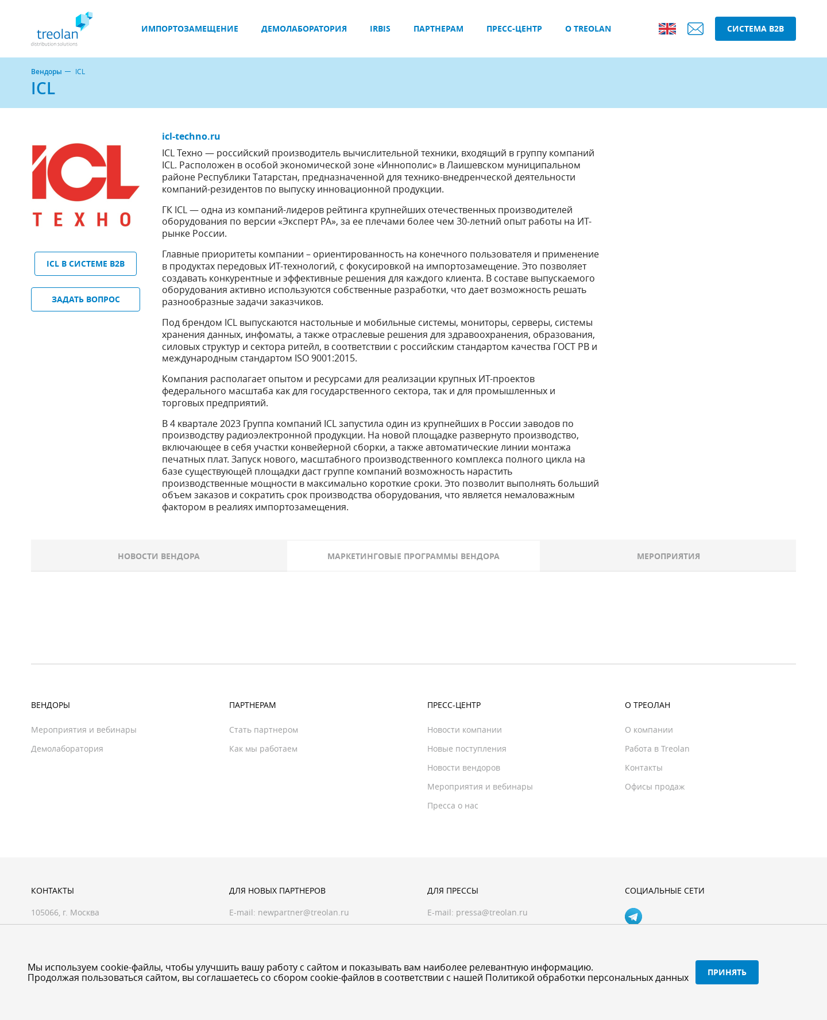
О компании (649, 729)
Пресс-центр (514, 28)
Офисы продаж (655, 786)
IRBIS (380, 28)
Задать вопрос (86, 299)
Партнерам (438, 28)
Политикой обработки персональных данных (587, 977)
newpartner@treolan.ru (303, 912)
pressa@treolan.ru (492, 912)
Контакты (644, 767)
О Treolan (588, 28)
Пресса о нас (452, 805)
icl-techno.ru (191, 136)
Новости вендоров (463, 767)
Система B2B (755, 28)
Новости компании (464, 729)
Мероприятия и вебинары (84, 729)
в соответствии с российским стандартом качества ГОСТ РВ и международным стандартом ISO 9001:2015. (379, 352)
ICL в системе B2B (86, 263)
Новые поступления (467, 748)
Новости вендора (159, 556)
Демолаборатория (304, 28)
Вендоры (46, 72)
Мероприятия (668, 556)
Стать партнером (263, 729)
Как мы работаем (263, 748)
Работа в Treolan (657, 748)
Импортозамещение (189, 28)
